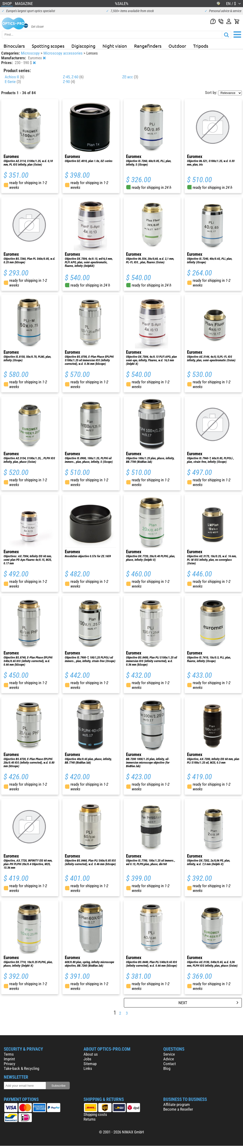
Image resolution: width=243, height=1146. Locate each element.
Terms (9, 1054)
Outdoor (177, 46)
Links (88, 1068)
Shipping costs (95, 1114)
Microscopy (31, 53)
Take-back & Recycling (21, 1068)
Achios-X (14, 76)
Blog (166, 1068)
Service (169, 1054)
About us (91, 1054)
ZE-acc (130, 76)
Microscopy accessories (63, 53)
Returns (90, 1119)
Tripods (200, 46)
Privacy (9, 1063)
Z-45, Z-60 (73, 76)
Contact (169, 1063)
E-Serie (13, 81)
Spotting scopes (48, 46)
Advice (168, 1059)
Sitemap (90, 1063)
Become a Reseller (178, 1109)
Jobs (87, 1059)
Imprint (9, 1059)
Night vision (115, 46)
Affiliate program (176, 1104)
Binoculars (14, 46)
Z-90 (69, 81)
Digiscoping (83, 46)
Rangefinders (147, 46)
